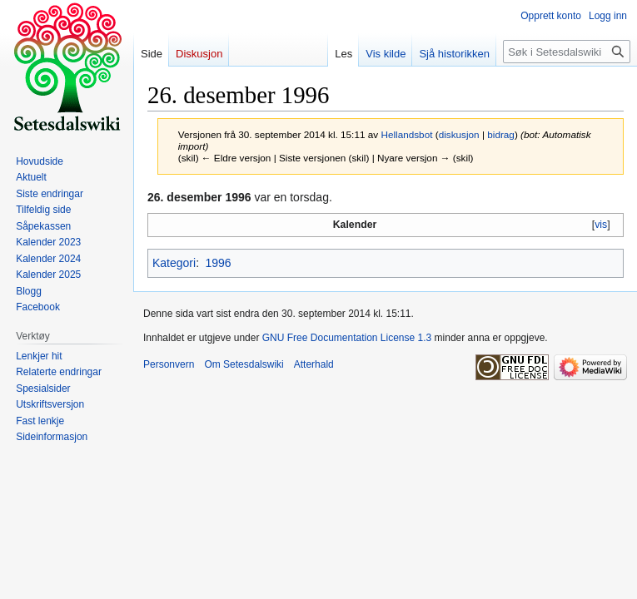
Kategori (174, 263)
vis (601, 224)
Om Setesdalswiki (243, 364)
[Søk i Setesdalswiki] (566, 51)
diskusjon (459, 134)
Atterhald (314, 364)
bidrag (501, 134)
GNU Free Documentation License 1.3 (346, 338)
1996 (218, 263)
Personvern (168, 364)
